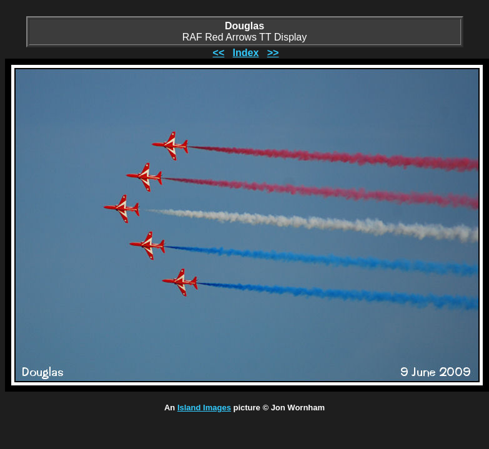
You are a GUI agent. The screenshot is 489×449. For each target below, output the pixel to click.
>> (273, 52)
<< (219, 52)
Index (246, 52)
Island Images (204, 407)
